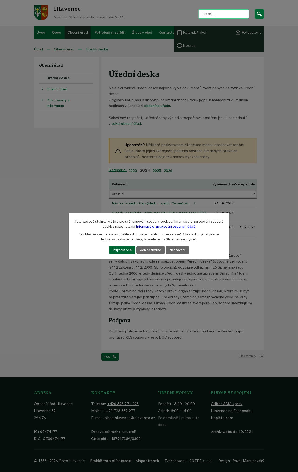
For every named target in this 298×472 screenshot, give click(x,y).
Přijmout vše (122, 250)
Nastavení (178, 250)
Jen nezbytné (151, 250)
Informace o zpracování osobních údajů (166, 226)
